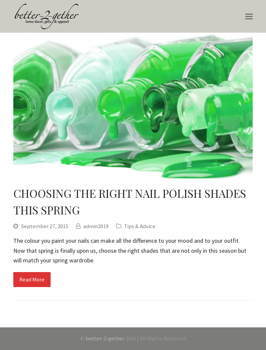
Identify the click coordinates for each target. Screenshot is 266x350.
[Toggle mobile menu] (249, 16)
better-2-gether (105, 338)
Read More (32, 279)
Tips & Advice (139, 226)
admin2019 (96, 226)
